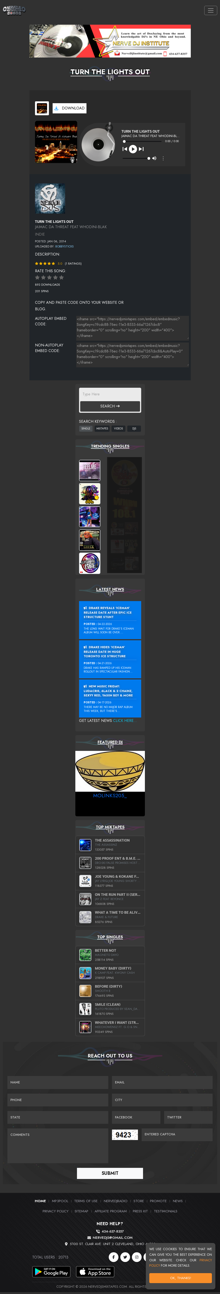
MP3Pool (60, 1203)
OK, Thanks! (180, 1278)
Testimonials (165, 1213)
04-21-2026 (105, 663)
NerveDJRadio (116, 1203)
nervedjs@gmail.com (113, 1239)
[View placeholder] (50, 198)
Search (110, 406)
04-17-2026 (105, 702)
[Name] (57, 1082)
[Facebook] (113, 1259)
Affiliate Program (111, 1213)
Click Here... (125, 720)
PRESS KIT (140, 1213)
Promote (158, 1203)
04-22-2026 (105, 624)
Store (139, 1203)
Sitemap (81, 1213)
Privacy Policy (56, 1213)
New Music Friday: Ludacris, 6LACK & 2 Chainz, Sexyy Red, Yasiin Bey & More (108, 691)
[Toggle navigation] (210, 10)
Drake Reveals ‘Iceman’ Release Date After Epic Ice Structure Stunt (108, 612)
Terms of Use (86, 1203)
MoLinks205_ (110, 795)
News (178, 1203)
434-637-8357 (113, 1233)
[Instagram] (137, 1259)
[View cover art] (42, 108)
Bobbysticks (64, 246)
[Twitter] (125, 1259)
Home (40, 1203)
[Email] (162, 1082)
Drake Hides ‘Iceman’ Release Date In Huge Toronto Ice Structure (105, 651)
